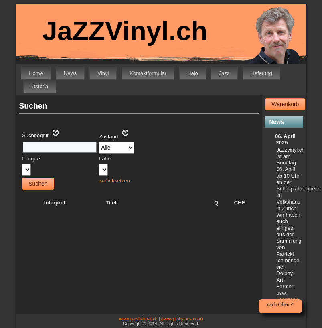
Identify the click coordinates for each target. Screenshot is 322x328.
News (70, 73)
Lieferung (261, 73)
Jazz (224, 73)
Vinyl (103, 73)
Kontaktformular (148, 73)
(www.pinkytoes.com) (182, 318)
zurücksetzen (114, 181)
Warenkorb (285, 104)
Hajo (192, 73)
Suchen (37, 183)
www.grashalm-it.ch (138, 318)
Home (36, 73)
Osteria (39, 86)
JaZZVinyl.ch (124, 31)
